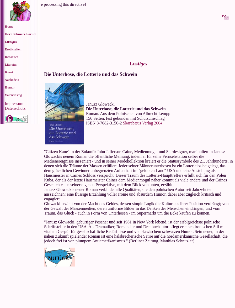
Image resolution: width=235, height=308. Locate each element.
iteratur (11, 64)
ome (9, 26)
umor (10, 87)
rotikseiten (13, 49)
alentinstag (13, 95)
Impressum (14, 103)
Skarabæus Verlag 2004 (142, 123)
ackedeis (12, 80)
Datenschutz (15, 108)
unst (9, 72)
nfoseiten (12, 57)
